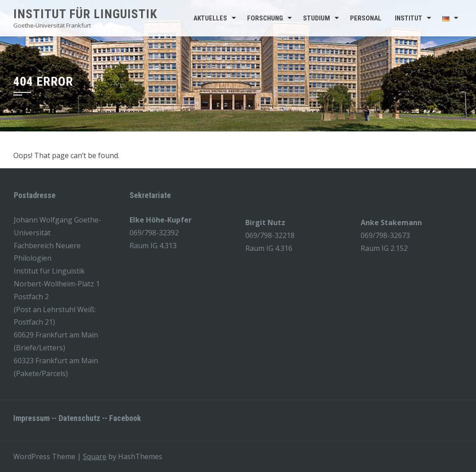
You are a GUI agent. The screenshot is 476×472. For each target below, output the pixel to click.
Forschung (265, 18)
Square (94, 456)
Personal (366, 18)
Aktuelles (210, 18)
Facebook (125, 418)
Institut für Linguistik (85, 14)
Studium (316, 18)
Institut (408, 18)
